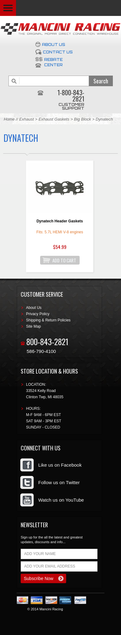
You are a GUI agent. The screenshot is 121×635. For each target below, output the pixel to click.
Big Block (82, 119)
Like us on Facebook (60, 465)
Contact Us (58, 52)
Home (9, 119)
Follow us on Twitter (59, 482)
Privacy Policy (38, 314)
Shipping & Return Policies (48, 320)
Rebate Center (53, 62)
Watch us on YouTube (61, 500)
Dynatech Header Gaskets (59, 221)
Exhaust (27, 119)
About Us (53, 44)
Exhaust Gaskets (54, 119)
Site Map (33, 326)
